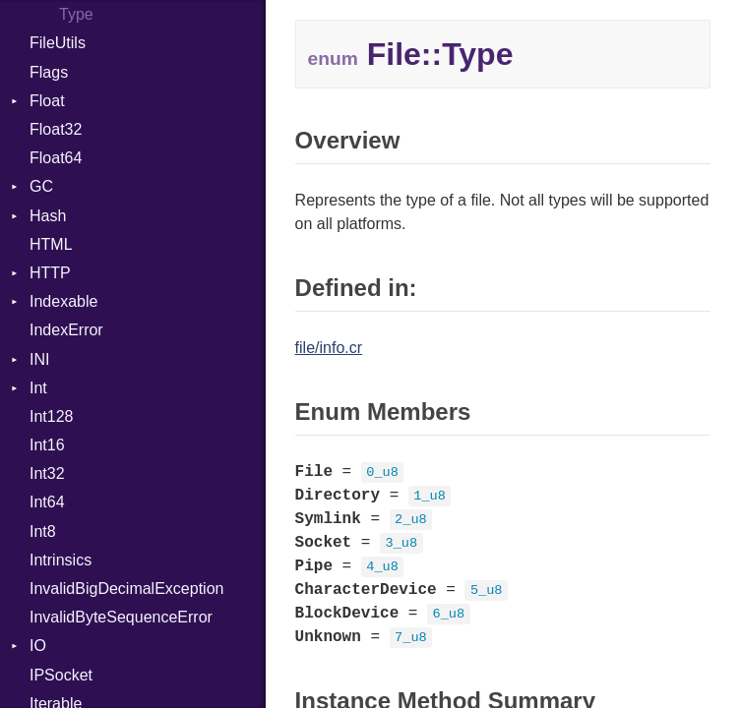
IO (38, 645)
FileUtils (58, 42)
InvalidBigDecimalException (126, 588)
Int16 (47, 445)
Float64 (56, 157)
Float (47, 100)
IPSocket (61, 675)
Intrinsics (61, 560)
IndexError (66, 330)
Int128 (51, 416)
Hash (48, 215)
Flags (49, 72)
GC (41, 186)
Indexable (63, 301)
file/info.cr (328, 347)
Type (76, 14)
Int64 (47, 502)
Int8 (43, 531)
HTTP (50, 273)
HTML (51, 244)
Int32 (47, 473)
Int (38, 388)
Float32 (56, 129)
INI (39, 359)
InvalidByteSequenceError (121, 617)
